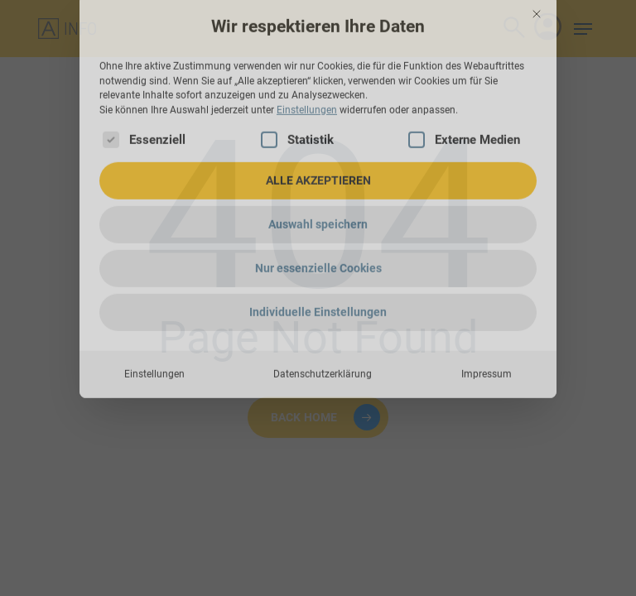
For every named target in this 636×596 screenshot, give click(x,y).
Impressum (486, 304)
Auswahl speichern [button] (318, 154)
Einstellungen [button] (307, 40)
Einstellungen (154, 304)
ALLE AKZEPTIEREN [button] (318, 111)
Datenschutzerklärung (322, 304)
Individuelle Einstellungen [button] (318, 242)
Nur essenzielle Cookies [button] (318, 198)
